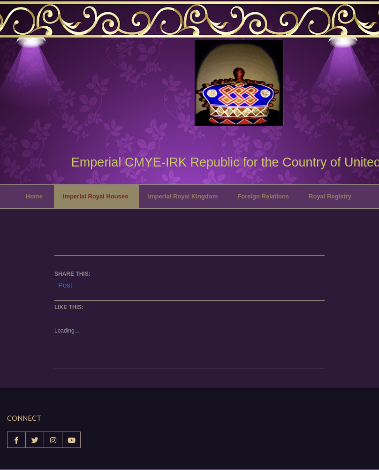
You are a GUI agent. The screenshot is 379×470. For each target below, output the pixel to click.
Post (65, 284)
